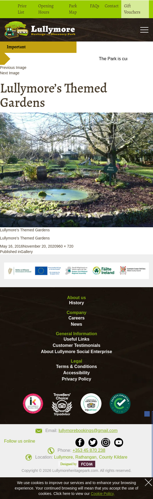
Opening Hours (46, 9)
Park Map (73, 9)
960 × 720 (65, 246)
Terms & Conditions (76, 366)
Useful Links (76, 339)
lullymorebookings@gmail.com (88, 430)
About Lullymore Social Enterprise (76, 351)
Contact (112, 6)
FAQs (94, 6)
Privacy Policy (76, 379)
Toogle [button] (144, 29)
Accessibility (76, 372)
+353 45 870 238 (89, 450)
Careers (76, 318)
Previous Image (13, 67)
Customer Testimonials (76, 345)
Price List (22, 9)
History (76, 302)
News (76, 324)
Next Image (10, 73)
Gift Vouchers (132, 9)
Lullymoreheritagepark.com (75, 470)
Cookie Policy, (103, 493)
